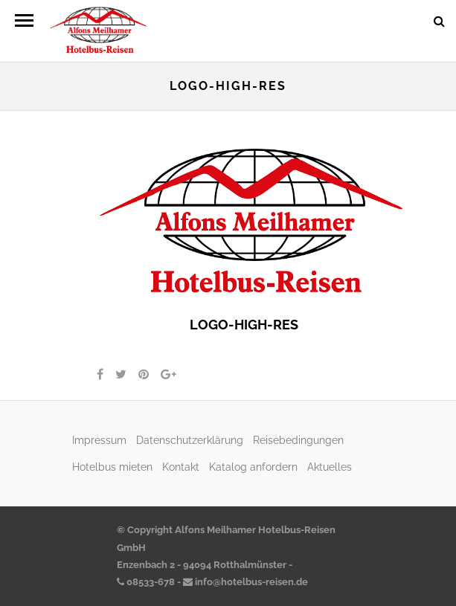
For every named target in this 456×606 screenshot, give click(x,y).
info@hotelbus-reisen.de (245, 581)
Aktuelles (329, 466)
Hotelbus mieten (112, 466)
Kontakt (180, 466)
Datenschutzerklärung (189, 439)
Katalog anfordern (253, 466)
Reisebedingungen (298, 439)
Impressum (99, 439)
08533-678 (146, 581)
